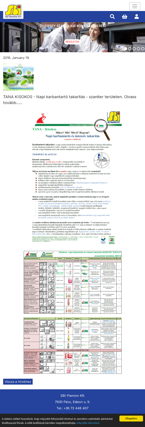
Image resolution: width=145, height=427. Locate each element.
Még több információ (88, 423)
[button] (112, 16)
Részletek (72, 41)
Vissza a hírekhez (18, 382)
